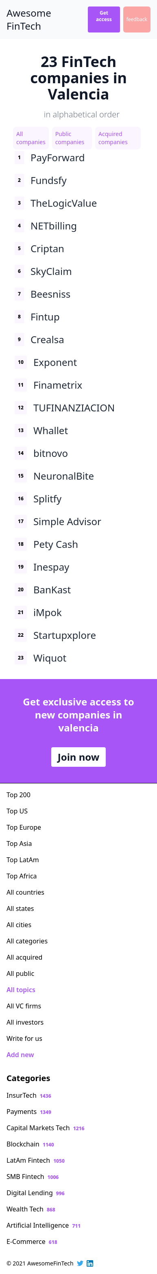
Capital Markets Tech (45, 1127)
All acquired (24, 957)
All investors (25, 1022)
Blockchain (30, 1144)
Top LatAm (23, 859)
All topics (21, 989)
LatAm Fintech (36, 1160)
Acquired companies (113, 138)
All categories (27, 941)
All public (20, 973)
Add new (20, 1054)
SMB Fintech (33, 1176)
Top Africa (22, 876)
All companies (31, 138)
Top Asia (19, 843)
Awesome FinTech (29, 19)
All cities (19, 924)
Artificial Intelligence (44, 1225)
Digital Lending (36, 1192)
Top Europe (24, 827)
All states (20, 908)
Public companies (70, 138)
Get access (104, 16)
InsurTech (29, 1095)
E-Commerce (32, 1241)
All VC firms (24, 1005)
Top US (17, 811)
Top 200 (19, 794)
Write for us (24, 1038)
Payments (29, 1111)
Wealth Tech (31, 1209)
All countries (25, 892)
